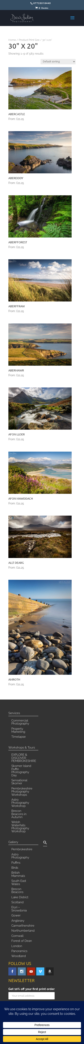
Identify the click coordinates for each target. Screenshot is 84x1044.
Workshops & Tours (21, 747)
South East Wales (18, 882)
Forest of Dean (21, 941)
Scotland (17, 902)
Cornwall (17, 936)
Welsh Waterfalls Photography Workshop (20, 827)
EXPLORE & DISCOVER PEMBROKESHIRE (23, 758)
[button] (45, 843)
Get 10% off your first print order (31, 989)
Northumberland (23, 930)
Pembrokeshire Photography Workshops (21, 791)
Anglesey (17, 920)
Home (12, 39)
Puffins (15, 862)
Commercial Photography (20, 722)
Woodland (18, 956)
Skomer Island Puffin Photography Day (21, 771)
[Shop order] (58, 61)
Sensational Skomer (19, 782)
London (16, 946)
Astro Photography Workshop (20, 803)
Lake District (19, 897)
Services (14, 713)
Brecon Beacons (17, 891)
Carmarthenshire (22, 925)
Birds (14, 867)
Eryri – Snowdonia (19, 909)
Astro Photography (20, 856)
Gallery (13, 842)
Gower (16, 915)
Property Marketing (18, 730)
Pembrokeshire (21, 849)
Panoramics (19, 951)
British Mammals (18, 874)
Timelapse (18, 737)
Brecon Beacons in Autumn (19, 814)
